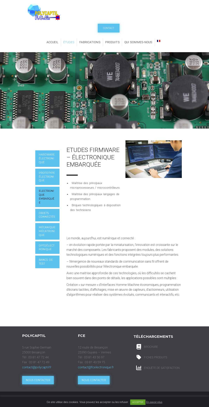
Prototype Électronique (47, 176)
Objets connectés (47, 215)
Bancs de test (46, 261)
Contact (108, 28)
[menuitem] (158, 41)
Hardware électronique (47, 158)
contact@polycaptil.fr (36, 367)
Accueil (52, 42)
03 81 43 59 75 (95, 362)
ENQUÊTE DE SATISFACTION (162, 368)
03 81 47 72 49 (39, 362)
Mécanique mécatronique (47, 231)
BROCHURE (151, 347)
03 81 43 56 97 (94, 357)
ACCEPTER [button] (137, 402)
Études (69, 42)
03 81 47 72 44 (38, 357)
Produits (112, 42)
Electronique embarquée (47, 196)
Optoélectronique (47, 247)
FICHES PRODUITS (155, 357)
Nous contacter (38, 380)
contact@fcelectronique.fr (96, 367)
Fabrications (89, 42)
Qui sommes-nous (138, 42)
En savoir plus (154, 402)
